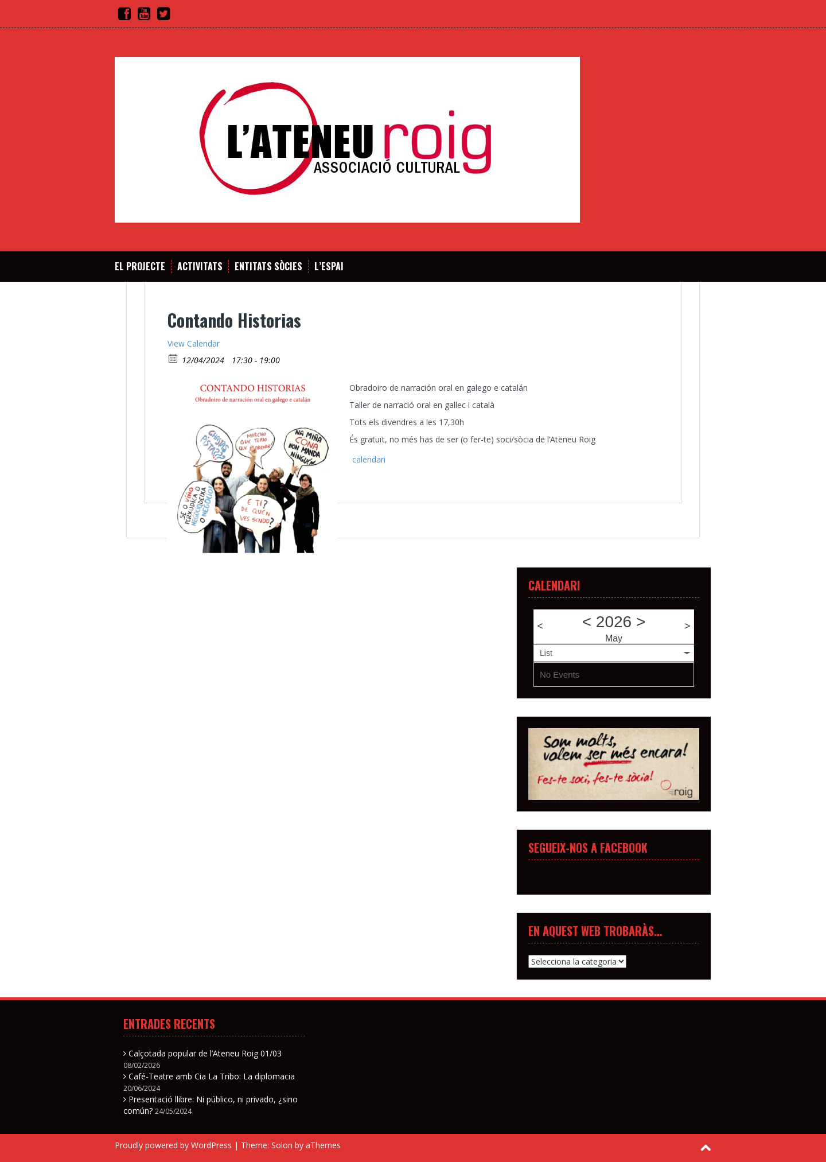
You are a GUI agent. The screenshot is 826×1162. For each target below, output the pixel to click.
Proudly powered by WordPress (173, 1145)
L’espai (329, 266)
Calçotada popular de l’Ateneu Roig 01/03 (205, 1053)
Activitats (200, 266)
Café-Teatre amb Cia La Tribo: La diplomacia (211, 1076)
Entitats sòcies (268, 266)
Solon (282, 1145)
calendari (368, 459)
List (546, 653)
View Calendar (193, 343)
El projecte (140, 266)
